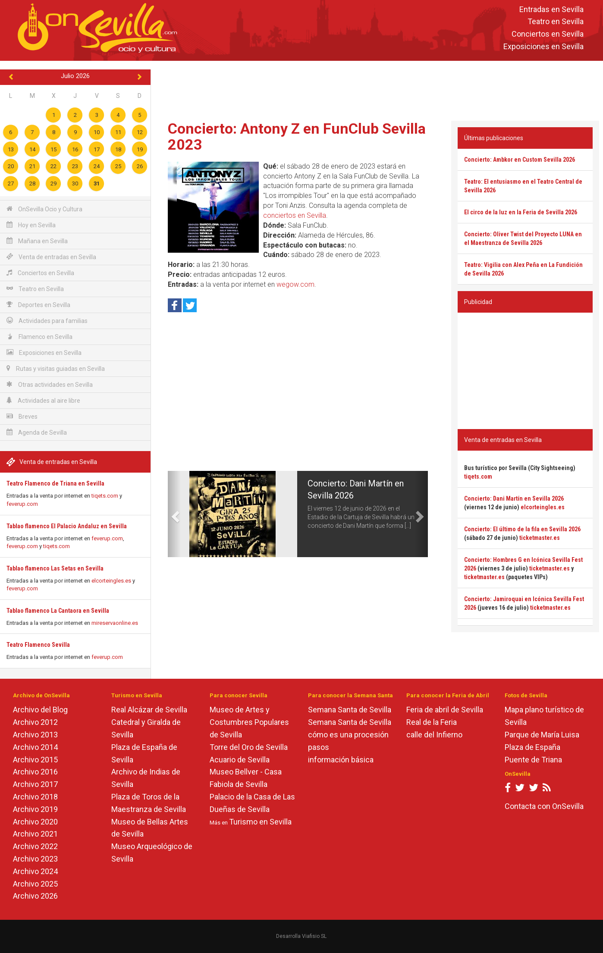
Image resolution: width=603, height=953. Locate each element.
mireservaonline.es (114, 623)
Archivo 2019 (35, 809)
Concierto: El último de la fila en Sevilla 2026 (522, 529)
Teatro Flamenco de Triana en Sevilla (55, 483)
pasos (318, 747)
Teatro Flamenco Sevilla (38, 644)
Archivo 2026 (35, 895)
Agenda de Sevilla (36, 432)
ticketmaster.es (539, 537)
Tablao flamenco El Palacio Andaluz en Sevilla (66, 526)
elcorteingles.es (111, 580)
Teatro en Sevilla (556, 21)
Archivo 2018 (35, 796)
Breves (22, 416)
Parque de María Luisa (542, 734)
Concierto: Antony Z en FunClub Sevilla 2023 (297, 136)
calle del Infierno (434, 734)
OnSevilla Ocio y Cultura (44, 209)
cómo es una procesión (348, 734)
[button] (174, 514)
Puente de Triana (533, 759)
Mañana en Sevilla (37, 241)
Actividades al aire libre (43, 400)
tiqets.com (104, 495)
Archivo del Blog (40, 709)
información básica (341, 759)
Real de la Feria (431, 722)
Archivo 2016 (35, 771)
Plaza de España (532, 747)
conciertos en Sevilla (294, 215)
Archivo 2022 (35, 846)
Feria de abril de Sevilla (444, 709)
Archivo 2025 (35, 883)
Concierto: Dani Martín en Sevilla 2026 (514, 498)
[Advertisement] (377, 88)
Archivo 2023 (35, 858)
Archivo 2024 (35, 871)
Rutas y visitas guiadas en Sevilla (55, 368)
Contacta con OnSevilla (544, 806)
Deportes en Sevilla (38, 304)
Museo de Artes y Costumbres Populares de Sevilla (249, 722)
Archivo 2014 (35, 747)
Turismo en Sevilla (260, 821)
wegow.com (295, 284)
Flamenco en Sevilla (39, 336)
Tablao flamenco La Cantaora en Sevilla (57, 610)
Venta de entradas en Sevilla (51, 256)
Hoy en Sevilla (31, 225)
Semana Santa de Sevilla (349, 709)
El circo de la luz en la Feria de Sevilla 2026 (520, 212)
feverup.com (22, 504)
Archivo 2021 (35, 833)
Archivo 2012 (35, 722)
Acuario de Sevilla (240, 759)
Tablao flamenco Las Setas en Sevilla (55, 568)
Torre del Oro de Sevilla (249, 747)
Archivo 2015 (35, 759)
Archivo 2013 (35, 734)
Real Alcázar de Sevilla (149, 709)
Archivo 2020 (35, 821)
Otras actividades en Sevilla (49, 384)
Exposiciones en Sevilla (543, 46)
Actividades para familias (47, 320)
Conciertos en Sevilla (548, 34)
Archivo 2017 (35, 784)
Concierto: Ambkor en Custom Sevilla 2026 (519, 159)
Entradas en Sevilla (551, 9)
